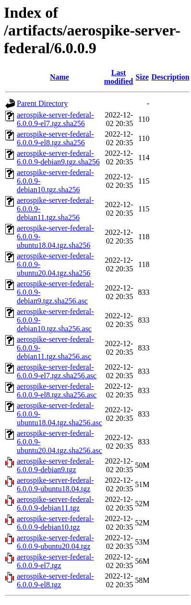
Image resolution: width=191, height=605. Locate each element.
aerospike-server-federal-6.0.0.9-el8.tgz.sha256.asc (56, 390)
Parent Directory (42, 103)
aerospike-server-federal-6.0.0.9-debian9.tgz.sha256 (58, 157)
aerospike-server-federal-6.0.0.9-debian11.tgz (55, 503)
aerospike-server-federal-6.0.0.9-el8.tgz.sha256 (55, 138)
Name (59, 77)
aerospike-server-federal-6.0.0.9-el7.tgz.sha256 (55, 119)
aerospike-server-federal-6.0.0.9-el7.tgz (55, 561)
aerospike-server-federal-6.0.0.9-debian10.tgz (55, 522)
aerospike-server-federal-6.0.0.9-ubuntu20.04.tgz (55, 542)
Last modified (118, 77)
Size (142, 77)
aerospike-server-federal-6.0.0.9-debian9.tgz (55, 465)
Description (170, 77)
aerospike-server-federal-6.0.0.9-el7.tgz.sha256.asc (56, 371)
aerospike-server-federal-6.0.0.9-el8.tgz (55, 580)
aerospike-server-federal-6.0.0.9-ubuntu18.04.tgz (55, 484)
